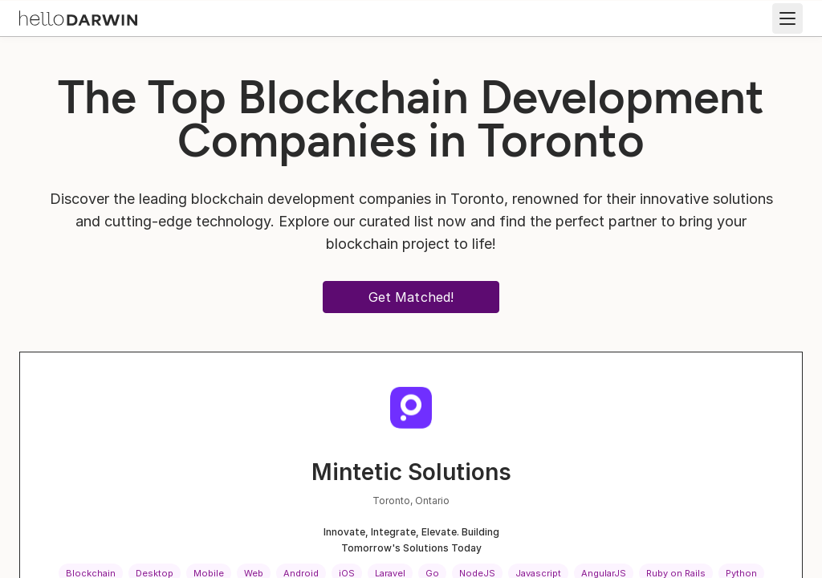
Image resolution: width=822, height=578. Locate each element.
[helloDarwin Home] (78, 17)
